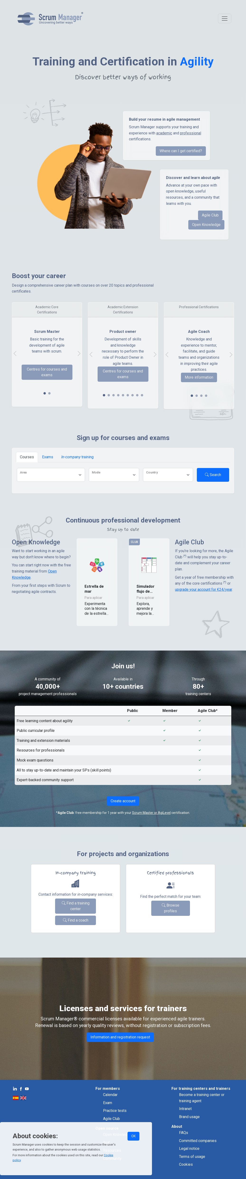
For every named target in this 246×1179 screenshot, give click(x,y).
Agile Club (210, 215)
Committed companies (198, 1140)
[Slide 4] (123, 395)
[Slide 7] (137, 395)
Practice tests (115, 1110)
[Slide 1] (49, 393)
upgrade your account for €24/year (203, 589)
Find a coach (75, 920)
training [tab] (77, 457)
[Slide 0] (44, 393)
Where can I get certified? (181, 151)
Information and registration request (120, 1037)
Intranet (185, 1108)
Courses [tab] (27, 457)
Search (213, 475)
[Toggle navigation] (224, 18)
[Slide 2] (113, 395)
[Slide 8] (142, 395)
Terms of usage (192, 1156)
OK (133, 1136)
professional (190, 133)
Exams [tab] (47, 457)
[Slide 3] (118, 395)
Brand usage (189, 1117)
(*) (184, 556)
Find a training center (76, 906)
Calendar (110, 1094)
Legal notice (189, 1148)
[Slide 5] (128, 395)
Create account (123, 801)
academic (164, 133)
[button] (97, 582)
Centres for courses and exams (47, 372)
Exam (107, 1103)
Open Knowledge (206, 224)
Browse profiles (170, 908)
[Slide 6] (132, 395)
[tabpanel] (123, 476)
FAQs (183, 1132)
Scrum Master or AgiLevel (151, 813)
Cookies (186, 1164)
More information (199, 377)
